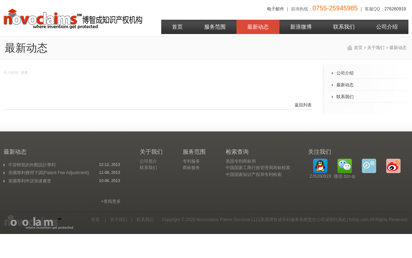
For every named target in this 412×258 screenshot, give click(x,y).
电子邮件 (275, 8)
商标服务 (191, 167)
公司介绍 (345, 73)
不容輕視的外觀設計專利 (32, 164)
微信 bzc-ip (344, 169)
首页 (358, 47)
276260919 (395, 8)
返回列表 (303, 105)
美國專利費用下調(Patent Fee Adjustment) (48, 172)
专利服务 (191, 161)
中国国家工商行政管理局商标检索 (258, 167)
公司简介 (148, 161)
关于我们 (375, 47)
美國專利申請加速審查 (29, 180)
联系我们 (345, 96)
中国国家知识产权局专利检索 (254, 174)
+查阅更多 (111, 201)
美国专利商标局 (241, 161)
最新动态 (398, 47)
